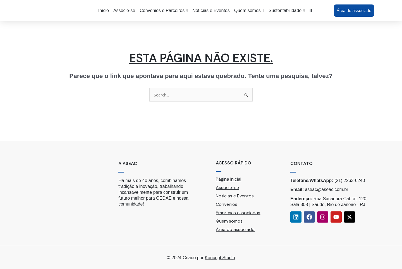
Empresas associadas (238, 213)
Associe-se (227, 187)
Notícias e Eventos (235, 196)
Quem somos (229, 221)
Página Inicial (228, 179)
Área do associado (235, 229)
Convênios (226, 204)
